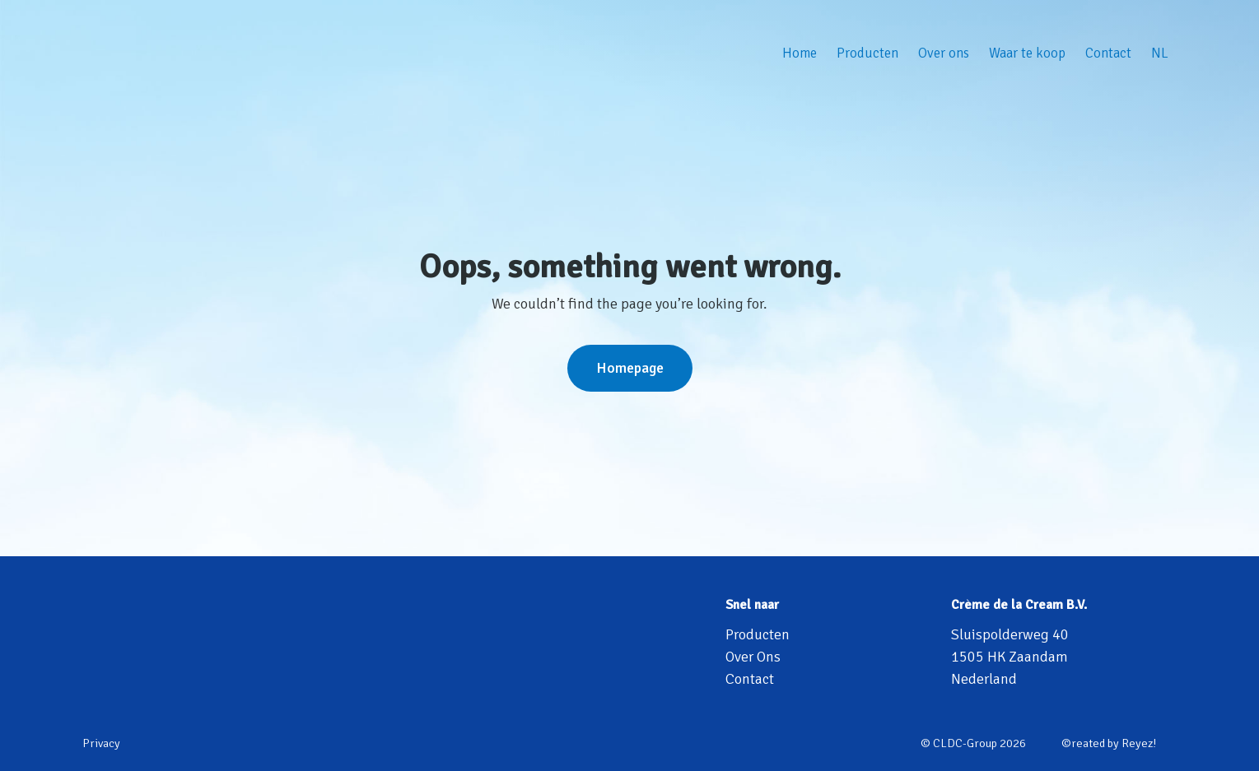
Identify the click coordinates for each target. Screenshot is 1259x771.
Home (799, 53)
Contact (1108, 53)
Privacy (101, 743)
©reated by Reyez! (1108, 743)
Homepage (630, 368)
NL (1159, 53)
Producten (867, 53)
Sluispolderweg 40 (1010, 634)
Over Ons (753, 657)
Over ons (943, 53)
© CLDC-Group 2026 (973, 743)
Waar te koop (1027, 53)
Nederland (984, 679)
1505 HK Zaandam (1009, 657)
